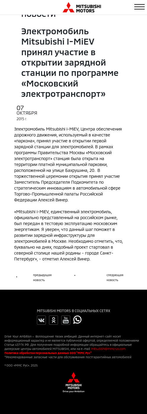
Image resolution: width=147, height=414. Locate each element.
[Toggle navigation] (139, 6)
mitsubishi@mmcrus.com (108, 349)
